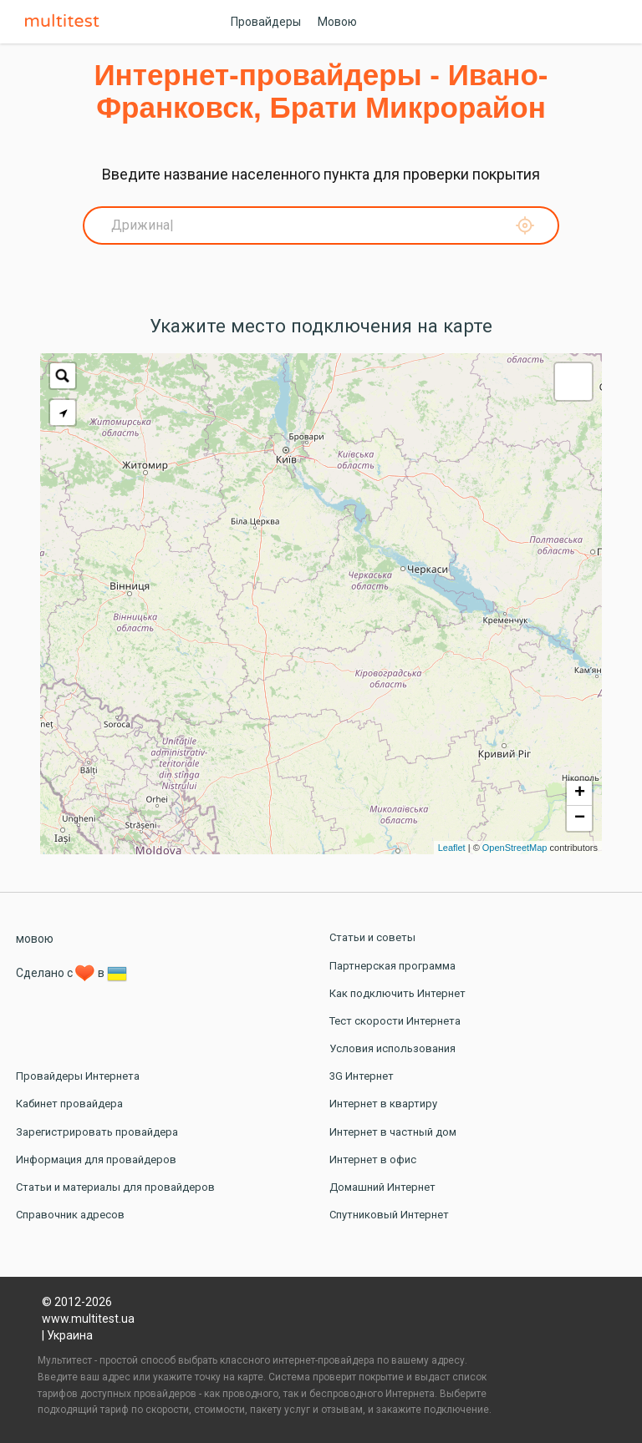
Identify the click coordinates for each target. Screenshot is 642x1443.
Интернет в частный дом (392, 1132)
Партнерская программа (392, 965)
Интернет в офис (372, 1159)
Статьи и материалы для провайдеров (115, 1187)
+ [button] (579, 793)
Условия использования (392, 1048)
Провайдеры (266, 21)
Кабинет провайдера (69, 1103)
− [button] (579, 818)
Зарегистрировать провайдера (97, 1132)
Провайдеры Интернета (78, 1076)
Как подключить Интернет (397, 993)
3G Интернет (361, 1076)
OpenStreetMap (515, 848)
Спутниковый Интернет (389, 1214)
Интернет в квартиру (383, 1103)
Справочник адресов (70, 1214)
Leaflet (452, 848)
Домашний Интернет (382, 1187)
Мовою (337, 21)
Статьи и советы (372, 937)
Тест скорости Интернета (395, 1021)
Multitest (66, 22)
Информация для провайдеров (96, 1159)
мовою (35, 938)
